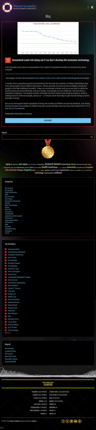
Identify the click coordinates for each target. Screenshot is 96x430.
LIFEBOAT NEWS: (53, 392)
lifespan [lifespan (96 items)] (20, 170)
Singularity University (12, 201)
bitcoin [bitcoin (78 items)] (73, 164)
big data (8, 227)
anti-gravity (9, 212)
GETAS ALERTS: (53, 395)
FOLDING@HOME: (35, 407)
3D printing (9, 188)
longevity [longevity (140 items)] (28, 170)
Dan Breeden (12, 260)
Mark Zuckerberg (11, 205)
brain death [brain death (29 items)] (84, 164)
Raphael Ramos (13, 302)
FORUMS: (42, 414)
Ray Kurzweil (9, 197)
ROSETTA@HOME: (34, 410)
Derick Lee (11, 294)
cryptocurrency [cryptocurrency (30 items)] (7, 167)
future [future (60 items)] (31, 167)
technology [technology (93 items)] (39, 173)
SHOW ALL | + (8, 333)
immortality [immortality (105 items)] (71, 167)
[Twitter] (67, 421)
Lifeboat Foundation (15, 421)
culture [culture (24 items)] (12, 167)
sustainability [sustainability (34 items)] (88, 170)
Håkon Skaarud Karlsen (17, 114)
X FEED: (36, 398)
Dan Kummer (12, 280)
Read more (48, 120)
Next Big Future (10, 356)
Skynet (7, 203)
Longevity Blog (10, 351)
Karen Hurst (12, 274)
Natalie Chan (12, 308)
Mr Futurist (9, 354)
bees (6, 224)
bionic (7, 233)
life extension (28, 114)
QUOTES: (51, 414)
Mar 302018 (8, 60)
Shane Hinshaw (13, 299)
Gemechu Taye (13, 269)
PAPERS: (51, 410)
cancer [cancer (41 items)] (89, 164)
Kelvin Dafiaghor (14, 272)
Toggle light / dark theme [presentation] (92, 7)
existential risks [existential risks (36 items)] (20, 167)
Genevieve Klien (13, 249)
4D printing (9, 190)
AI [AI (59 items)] (11, 165)
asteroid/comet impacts (13, 216)
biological (8, 231)
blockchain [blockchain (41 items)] (79, 164)
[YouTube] (75, 421)
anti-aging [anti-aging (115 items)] (23, 164)
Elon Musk (8, 199)
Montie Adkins (13, 325)
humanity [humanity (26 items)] (60, 167)
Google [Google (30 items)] (39, 167)
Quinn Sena (12, 258)
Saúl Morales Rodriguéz (16, 252)
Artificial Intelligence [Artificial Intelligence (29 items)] (32, 164)
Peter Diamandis (11, 192)
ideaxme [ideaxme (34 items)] (64, 167)
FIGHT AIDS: (37, 404)
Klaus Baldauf (13, 285)
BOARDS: (51, 401)
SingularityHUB (10, 362)
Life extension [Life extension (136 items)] (11, 170)
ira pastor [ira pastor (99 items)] (89, 167)
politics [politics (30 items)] (42, 170)
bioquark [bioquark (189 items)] (49, 164)
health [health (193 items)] (45, 167)
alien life (8, 210)
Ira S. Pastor (12, 327)
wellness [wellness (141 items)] (58, 173)
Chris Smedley (13, 330)
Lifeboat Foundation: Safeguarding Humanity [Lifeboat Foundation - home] (43, 7)
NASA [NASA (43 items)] (33, 170)
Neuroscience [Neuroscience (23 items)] (38, 170)
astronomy (9, 218)
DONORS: (41, 401)
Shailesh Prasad (14, 263)
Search (91, 136)
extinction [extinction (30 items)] (27, 167)
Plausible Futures (11, 359)
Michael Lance (13, 319)
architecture (9, 214)
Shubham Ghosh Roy (15, 255)
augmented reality (11, 220)
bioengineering (10, 229)
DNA (6, 195)
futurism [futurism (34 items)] (36, 167)
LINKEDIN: (35, 395)
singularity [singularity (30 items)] (78, 170)
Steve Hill (11, 311)
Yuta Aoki (11, 291)
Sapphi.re (34, 421)
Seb (9, 316)
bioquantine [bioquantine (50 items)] (41, 164)
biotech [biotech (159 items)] (57, 164)
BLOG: (50, 398)
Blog (48, 17)
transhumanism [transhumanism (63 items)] (49, 173)
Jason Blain (12, 322)
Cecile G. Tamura (14, 288)
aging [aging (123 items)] (8, 164)
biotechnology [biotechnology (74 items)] (66, 164)
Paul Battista (12, 266)
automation (9, 222)
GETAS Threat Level (48, 384)
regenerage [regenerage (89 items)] (54, 170)
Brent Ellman (12, 313)
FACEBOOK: (35, 392)
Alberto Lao (12, 297)
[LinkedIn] (71, 421)
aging (7, 207)
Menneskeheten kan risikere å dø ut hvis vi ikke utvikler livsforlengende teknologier (55, 78)
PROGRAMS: (52, 407)
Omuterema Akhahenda (16, 283)
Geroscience (9, 348)
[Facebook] (63, 421)
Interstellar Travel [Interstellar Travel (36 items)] (80, 167)
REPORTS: (51, 404)
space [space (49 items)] (83, 170)
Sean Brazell (12, 305)
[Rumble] (79, 421)
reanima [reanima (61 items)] (47, 170)
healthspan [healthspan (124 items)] (53, 167)
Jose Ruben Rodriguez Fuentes (19, 277)
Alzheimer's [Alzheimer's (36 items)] (15, 164)
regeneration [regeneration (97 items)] (64, 170)
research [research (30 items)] (71, 170)
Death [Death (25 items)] (15, 167)
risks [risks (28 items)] (75, 170)
